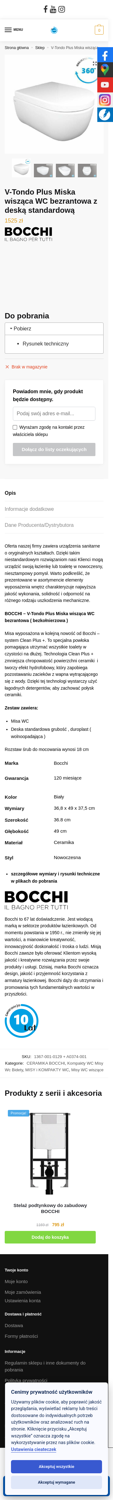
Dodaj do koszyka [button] (50, 1237)
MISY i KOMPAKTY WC (47, 1069)
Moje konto (16, 1281)
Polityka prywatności (26, 1380)
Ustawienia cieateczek (33, 1449)
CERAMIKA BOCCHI (46, 1063)
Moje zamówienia (23, 1292)
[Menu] (14, 30)
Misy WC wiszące (87, 1069)
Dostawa (14, 1325)
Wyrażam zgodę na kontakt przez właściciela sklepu (48, 431)
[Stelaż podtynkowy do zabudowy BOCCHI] (50, 1152)
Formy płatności (21, 1336)
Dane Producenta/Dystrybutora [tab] (39, 525)
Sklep (40, 48)
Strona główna (17, 48)
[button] (95, 63)
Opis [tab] (10, 493)
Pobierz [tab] (20, 328)
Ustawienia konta (22, 1300)
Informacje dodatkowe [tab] (29, 509)
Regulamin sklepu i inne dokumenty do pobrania (45, 1366)
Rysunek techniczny (46, 343)
